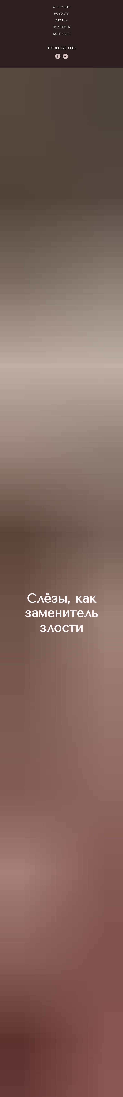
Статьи (62, 20)
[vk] (65, 56)
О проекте (61, 6)
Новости (61, 13)
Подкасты (61, 27)
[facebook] (57, 56)
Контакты (61, 33)
